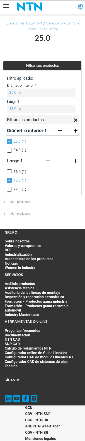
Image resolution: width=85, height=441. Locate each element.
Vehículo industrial (61, 23)
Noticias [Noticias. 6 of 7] (11, 263)
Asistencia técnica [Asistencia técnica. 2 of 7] (19, 288)
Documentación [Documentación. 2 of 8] (17, 335)
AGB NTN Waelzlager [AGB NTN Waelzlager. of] (42, 426)
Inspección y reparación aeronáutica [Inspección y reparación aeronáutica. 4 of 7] (34, 297)
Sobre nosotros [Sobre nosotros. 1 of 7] (17, 241)
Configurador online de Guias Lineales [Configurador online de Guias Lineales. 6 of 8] (36, 353)
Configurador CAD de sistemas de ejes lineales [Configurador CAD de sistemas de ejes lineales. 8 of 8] (36, 364)
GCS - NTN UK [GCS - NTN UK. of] (36, 420)
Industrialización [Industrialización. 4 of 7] (18, 254)
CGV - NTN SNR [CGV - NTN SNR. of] (38, 414)
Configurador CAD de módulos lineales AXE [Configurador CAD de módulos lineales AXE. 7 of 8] (40, 357)
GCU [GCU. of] (28, 407)
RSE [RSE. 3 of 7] (8, 250)
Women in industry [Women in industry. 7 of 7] (20, 268)
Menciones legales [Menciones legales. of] (40, 438)
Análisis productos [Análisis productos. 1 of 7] (20, 284)
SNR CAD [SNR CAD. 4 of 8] (12, 344)
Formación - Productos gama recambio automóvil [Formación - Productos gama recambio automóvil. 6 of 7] (36, 308)
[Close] (76, 120)
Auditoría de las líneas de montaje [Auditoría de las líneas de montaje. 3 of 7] (32, 292)
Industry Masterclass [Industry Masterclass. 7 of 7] (22, 315)
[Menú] (6, 7)
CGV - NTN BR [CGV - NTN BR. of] (36, 432)
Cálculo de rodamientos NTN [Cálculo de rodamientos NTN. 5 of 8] (28, 348)
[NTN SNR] (30, 6)
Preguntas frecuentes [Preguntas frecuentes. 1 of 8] (22, 330)
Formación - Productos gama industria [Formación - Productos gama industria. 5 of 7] (36, 301)
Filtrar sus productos (42, 65)
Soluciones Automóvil (24, 23)
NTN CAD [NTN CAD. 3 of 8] (12, 339)
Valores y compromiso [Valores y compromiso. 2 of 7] (23, 246)
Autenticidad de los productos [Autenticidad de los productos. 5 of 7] (29, 259)
